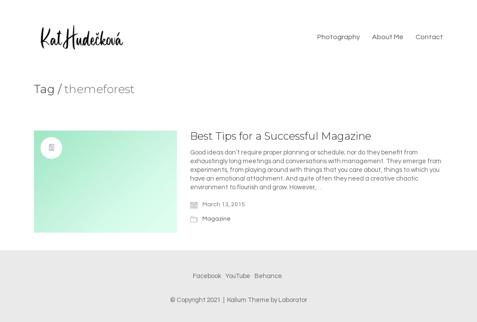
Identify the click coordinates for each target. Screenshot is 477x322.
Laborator (293, 300)
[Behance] (268, 276)
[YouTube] (237, 276)
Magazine (216, 219)
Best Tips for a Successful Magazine (280, 136)
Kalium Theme (248, 300)
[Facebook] (207, 276)
